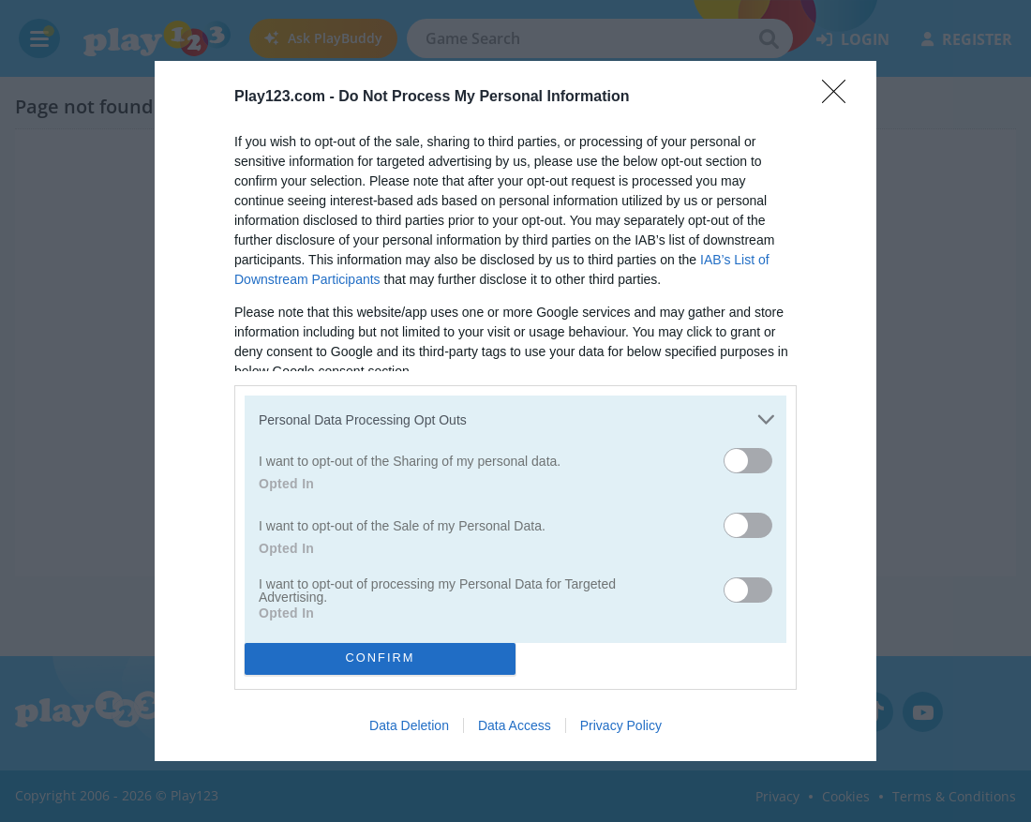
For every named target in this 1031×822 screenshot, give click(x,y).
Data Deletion (409, 725)
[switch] (748, 460)
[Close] (840, 97)
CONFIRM (380, 658)
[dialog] (515, 410)
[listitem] (515, 419)
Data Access (514, 725)
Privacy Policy (621, 725)
